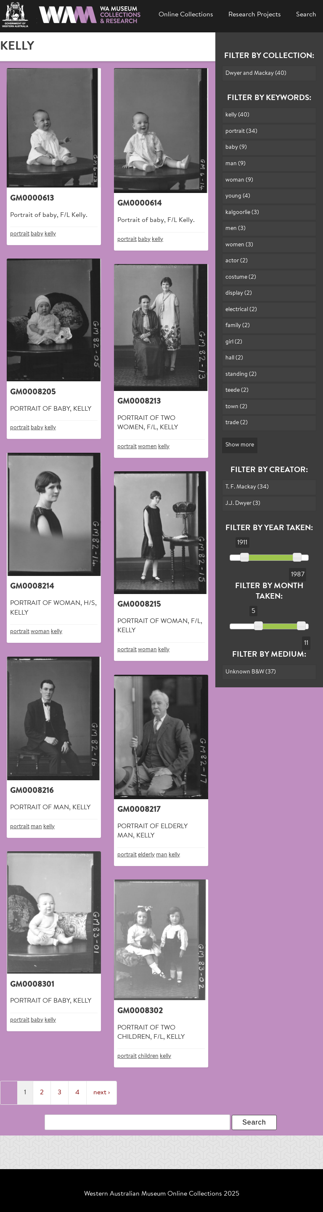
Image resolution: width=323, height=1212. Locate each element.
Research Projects (254, 14)
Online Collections (186, 14)
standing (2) (241, 374)
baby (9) (236, 147)
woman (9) (239, 180)
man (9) (235, 164)
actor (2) (236, 261)
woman (40, 631)
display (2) (238, 293)
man (36, 827)
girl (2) (233, 342)
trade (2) (236, 423)
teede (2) (237, 390)
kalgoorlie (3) (242, 212)
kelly (50, 234)
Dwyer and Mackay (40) (255, 73)
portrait (19, 234)
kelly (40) (237, 115)
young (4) (237, 196)
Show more (239, 445)
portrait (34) (241, 131)
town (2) (236, 407)
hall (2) (234, 358)
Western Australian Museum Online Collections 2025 (161, 1194)
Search (306, 14)
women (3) (239, 245)
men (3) (235, 228)
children (148, 1056)
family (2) (237, 325)
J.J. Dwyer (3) (242, 503)
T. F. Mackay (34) (247, 487)
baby (37, 234)
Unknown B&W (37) (250, 672)
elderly (146, 855)
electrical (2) (241, 309)
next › (101, 1092)
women (147, 447)
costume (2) (240, 277)
